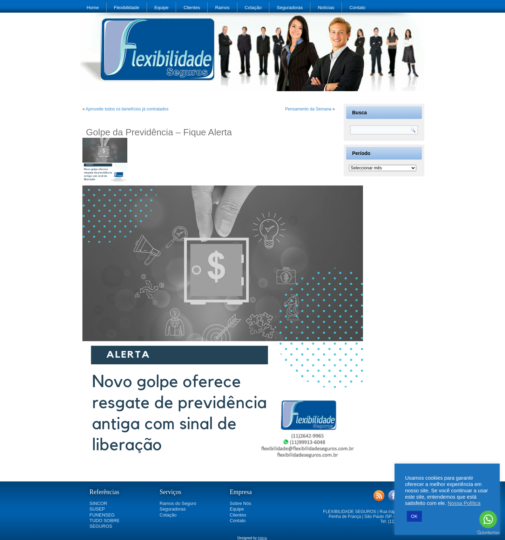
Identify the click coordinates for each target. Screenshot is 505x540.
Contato (357, 7)
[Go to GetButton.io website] (488, 533)
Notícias (326, 7)
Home (93, 7)
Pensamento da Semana (308, 109)
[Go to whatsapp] (488, 519)
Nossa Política (463, 503)
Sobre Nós (240, 503)
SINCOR (98, 503)
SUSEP (97, 509)
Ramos (222, 7)
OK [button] (414, 516)
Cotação (253, 7)
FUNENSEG (102, 515)
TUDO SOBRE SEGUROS (104, 523)
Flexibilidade (126, 7)
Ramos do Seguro (178, 503)
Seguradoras (290, 7)
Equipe (161, 7)
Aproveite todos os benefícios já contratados (127, 109)
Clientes (191, 7)
